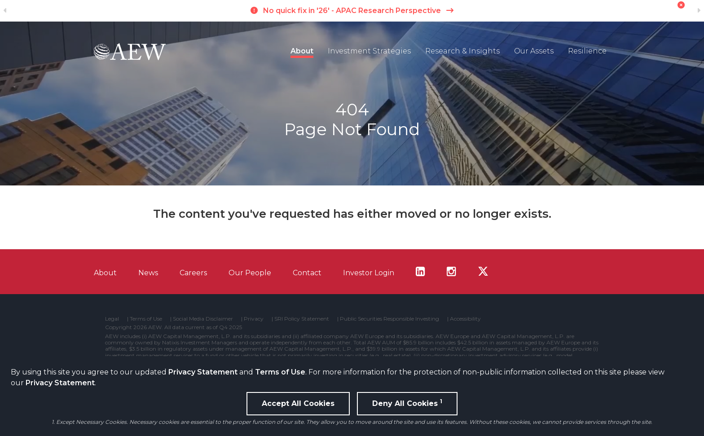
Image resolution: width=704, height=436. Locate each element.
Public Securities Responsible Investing (389, 319)
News (148, 273)
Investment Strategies (369, 51)
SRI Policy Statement (301, 319)
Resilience (587, 51)
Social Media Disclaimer (203, 319)
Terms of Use (280, 372)
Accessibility (465, 319)
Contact (307, 273)
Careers (193, 273)
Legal (112, 319)
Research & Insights (462, 51)
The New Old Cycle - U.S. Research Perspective (352, 10)
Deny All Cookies (407, 403)
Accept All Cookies (298, 403)
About (301, 51)
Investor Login (368, 273)
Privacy (254, 319)
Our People (250, 273)
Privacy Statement (203, 372)
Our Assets (534, 51)
